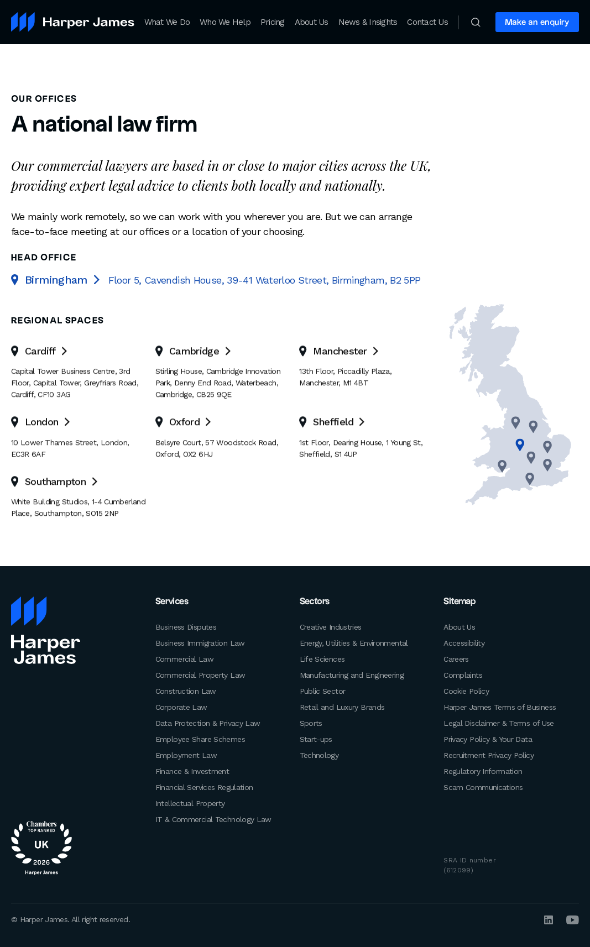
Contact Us (427, 22)
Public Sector (323, 690)
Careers (456, 658)
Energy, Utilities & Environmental (354, 642)
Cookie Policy (466, 690)
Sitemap (459, 602)
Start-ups (316, 738)
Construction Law (185, 690)
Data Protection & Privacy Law (207, 722)
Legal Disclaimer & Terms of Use (498, 722)
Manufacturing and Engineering (352, 674)
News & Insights (368, 22)
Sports (311, 722)
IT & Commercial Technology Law (213, 818)
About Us (311, 22)
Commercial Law (184, 658)
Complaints (462, 674)
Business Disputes (185, 626)
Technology (319, 754)
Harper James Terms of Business (499, 706)
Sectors (315, 602)
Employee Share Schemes (200, 738)
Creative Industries (331, 626)
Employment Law (186, 754)
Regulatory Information (482, 770)
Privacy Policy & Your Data (487, 738)
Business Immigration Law (200, 642)
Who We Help (225, 22)
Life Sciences (322, 658)
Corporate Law (181, 706)
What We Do (167, 22)
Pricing (272, 22)
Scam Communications (483, 786)
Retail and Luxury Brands (342, 706)
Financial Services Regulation (204, 786)
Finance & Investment (192, 770)
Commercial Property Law (200, 674)
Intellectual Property (190, 802)
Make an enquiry (537, 22)
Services (172, 602)
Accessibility (463, 642)
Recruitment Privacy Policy (488, 754)
